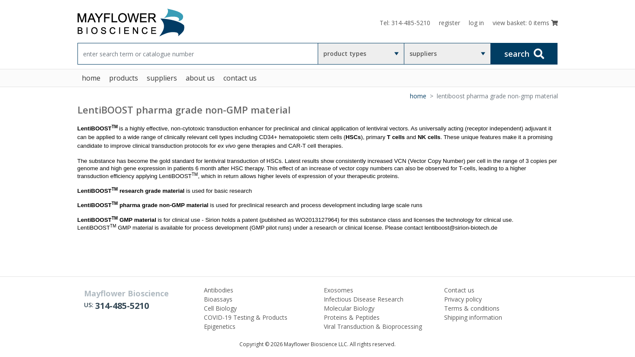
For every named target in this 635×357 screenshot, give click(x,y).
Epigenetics (219, 326)
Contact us (459, 290)
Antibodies (218, 290)
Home (418, 96)
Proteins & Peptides (352, 317)
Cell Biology (220, 308)
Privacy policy (463, 299)
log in (476, 23)
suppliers (423, 53)
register (449, 23)
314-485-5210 (122, 306)
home (91, 78)
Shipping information (473, 317)
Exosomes (338, 290)
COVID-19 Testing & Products (245, 317)
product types (344, 53)
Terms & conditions (472, 308)
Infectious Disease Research (363, 299)
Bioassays (218, 299)
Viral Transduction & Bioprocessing (373, 326)
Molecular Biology (349, 308)
